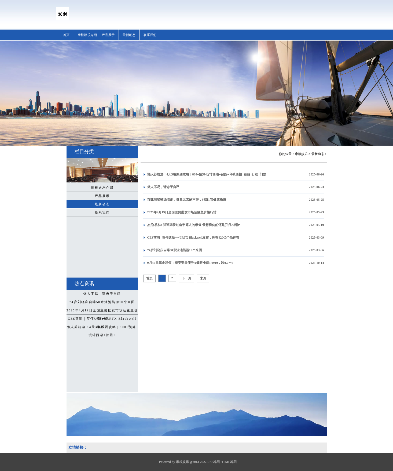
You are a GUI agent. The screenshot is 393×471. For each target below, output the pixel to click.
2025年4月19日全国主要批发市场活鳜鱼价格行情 (102, 311)
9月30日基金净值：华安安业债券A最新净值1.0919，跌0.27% (190, 263)
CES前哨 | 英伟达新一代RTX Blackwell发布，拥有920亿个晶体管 (193, 237)
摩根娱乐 (301, 154)
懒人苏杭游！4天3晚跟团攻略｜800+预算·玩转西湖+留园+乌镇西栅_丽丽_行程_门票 (206, 174)
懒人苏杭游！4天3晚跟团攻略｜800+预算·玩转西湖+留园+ (102, 328)
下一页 (186, 278)
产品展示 (108, 35)
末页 (203, 278)
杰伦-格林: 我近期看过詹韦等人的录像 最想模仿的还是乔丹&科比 (194, 225)
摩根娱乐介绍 (87, 35)
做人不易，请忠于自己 (102, 294)
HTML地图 (229, 462)
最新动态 (129, 35)
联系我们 (150, 35)
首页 (66, 35)
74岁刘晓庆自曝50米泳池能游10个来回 (102, 302)
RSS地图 (213, 462)
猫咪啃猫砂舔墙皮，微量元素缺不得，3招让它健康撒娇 (186, 200)
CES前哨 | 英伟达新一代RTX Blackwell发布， (102, 320)
